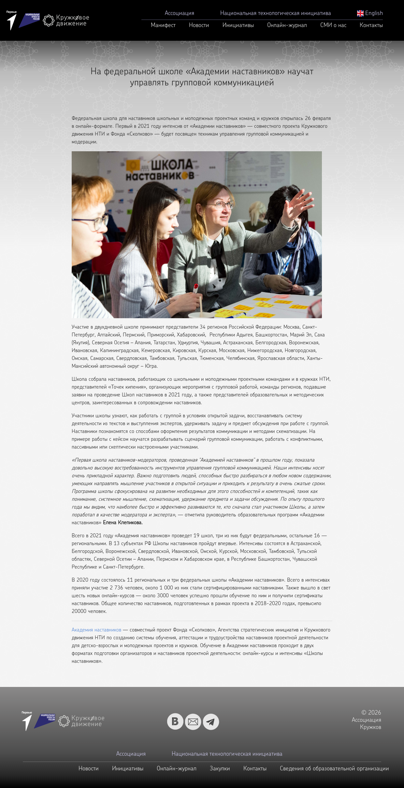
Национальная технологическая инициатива (275, 13)
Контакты (371, 25)
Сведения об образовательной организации (334, 769)
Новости (199, 25)
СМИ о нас (333, 25)
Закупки (220, 769)
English (370, 13)
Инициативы (238, 25)
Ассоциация (179, 13)
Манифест (163, 25)
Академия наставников (96, 630)
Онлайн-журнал (287, 25)
